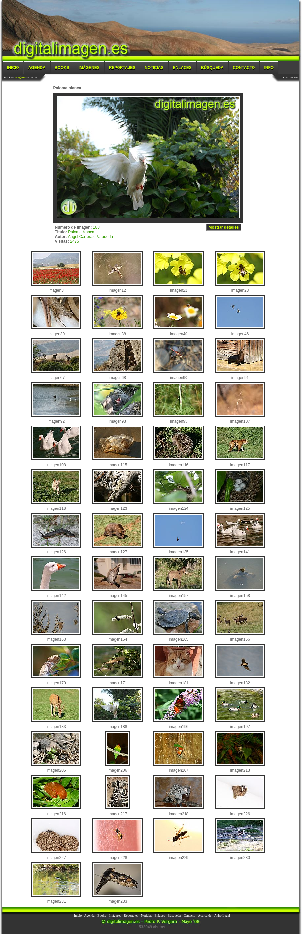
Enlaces (182, 67)
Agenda (37, 67)
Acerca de (204, 915)
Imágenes (89, 67)
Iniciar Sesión (289, 77)
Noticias (154, 67)
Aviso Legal (222, 915)
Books (62, 67)
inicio (8, 77)
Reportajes (122, 67)
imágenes (20, 77)
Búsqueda (212, 67)
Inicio (13, 67)
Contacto (244, 67)
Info (269, 67)
